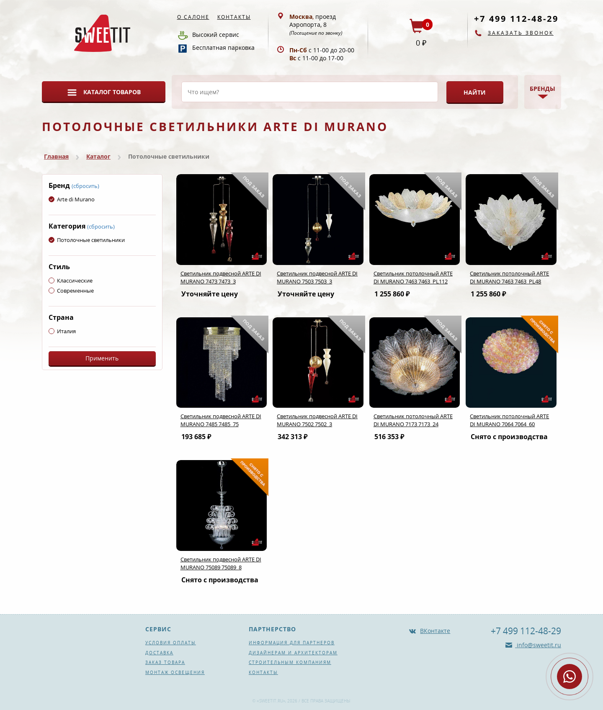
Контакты (234, 17)
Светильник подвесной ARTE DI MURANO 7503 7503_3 (317, 277)
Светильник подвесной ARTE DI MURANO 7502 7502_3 (317, 420)
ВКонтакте (435, 631)
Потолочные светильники (87, 240)
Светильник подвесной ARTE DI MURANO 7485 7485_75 (220, 420)
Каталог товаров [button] (112, 92)
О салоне (193, 17)
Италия (62, 331)
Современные (71, 290)
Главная (56, 156)
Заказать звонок (521, 32)
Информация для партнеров (292, 643)
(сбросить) (85, 186)
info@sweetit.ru (538, 645)
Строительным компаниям (290, 662)
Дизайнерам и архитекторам (293, 653)
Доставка (159, 653)
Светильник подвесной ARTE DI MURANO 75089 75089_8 (220, 563)
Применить (102, 358)
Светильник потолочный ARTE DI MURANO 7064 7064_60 (509, 420)
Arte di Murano (72, 199)
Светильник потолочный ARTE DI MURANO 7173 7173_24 (413, 420)
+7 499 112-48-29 (516, 18)
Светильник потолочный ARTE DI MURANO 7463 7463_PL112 (413, 277)
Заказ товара (165, 662)
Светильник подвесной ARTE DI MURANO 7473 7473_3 (220, 277)
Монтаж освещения (175, 672)
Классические (71, 280)
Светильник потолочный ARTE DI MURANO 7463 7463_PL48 (509, 277)
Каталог (98, 156)
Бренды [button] (542, 89)
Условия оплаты (170, 643)
